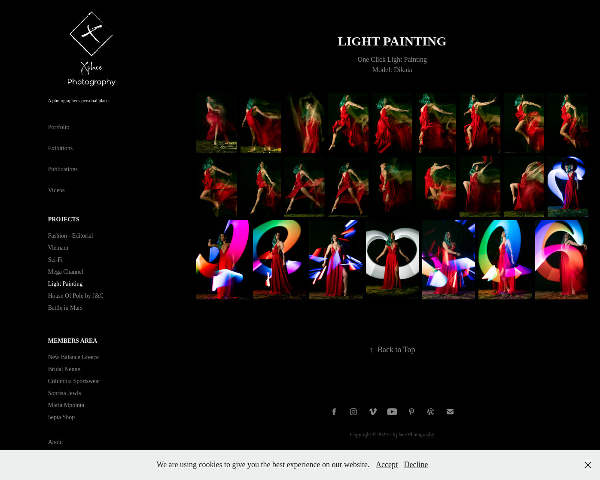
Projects (63, 219)
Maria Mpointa (66, 405)
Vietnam (58, 248)
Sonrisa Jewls (64, 393)
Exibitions (60, 148)
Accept (387, 464)
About (55, 442)
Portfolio (59, 127)
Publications (63, 169)
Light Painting (65, 284)
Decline (416, 464)
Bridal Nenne (64, 369)
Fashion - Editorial (70, 235)
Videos (56, 190)
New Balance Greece (73, 357)
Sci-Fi (55, 260)
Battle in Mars (65, 308)
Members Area (72, 341)
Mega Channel (65, 272)
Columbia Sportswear (74, 381)
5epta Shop (61, 417)
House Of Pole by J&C (76, 296)
